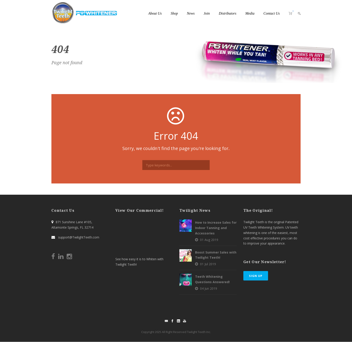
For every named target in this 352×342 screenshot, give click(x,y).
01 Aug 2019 (209, 240)
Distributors (227, 13)
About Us (155, 13)
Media (250, 13)
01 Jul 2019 (208, 264)
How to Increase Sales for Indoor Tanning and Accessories (216, 227)
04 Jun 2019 (208, 288)
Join (207, 13)
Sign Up (255, 276)
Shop (174, 13)
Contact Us (272, 13)
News (191, 13)
